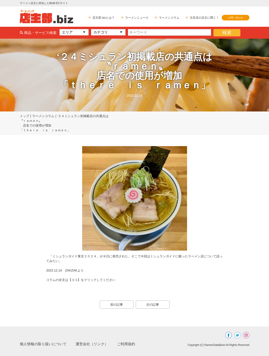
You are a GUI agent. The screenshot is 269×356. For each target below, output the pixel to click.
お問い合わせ (235, 17)
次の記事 (152, 304)
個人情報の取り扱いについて (43, 344)
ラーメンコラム (169, 17)
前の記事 (116, 304)
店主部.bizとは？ (104, 17)
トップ (24, 116)
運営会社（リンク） (92, 344)
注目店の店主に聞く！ (204, 17)
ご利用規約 (126, 344)
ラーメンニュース (137, 17)
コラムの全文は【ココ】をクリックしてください (80, 280)
